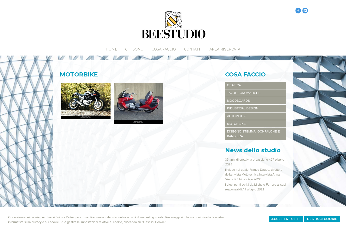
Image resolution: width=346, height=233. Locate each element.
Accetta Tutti (285, 219)
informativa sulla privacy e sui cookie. (34, 222)
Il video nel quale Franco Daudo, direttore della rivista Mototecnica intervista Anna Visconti (253, 174)
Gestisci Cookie (322, 219)
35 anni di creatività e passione (246, 159)
